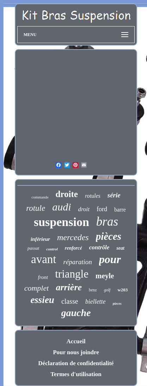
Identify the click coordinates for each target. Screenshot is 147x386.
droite (67, 194)
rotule (35, 208)
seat (120, 248)
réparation (77, 262)
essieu (42, 300)
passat (33, 248)
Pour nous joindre (76, 352)
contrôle (99, 247)
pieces (117, 303)
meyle (105, 276)
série (114, 195)
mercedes (73, 237)
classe (69, 301)
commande (39, 197)
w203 (122, 289)
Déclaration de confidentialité (76, 363)
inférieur (40, 239)
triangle (71, 274)
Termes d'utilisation (75, 374)
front (43, 277)
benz (93, 289)
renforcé (73, 248)
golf (107, 289)
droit (84, 209)
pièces (108, 236)
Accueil (76, 341)
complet (36, 288)
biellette (95, 301)
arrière (69, 287)
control (51, 249)
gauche (76, 312)
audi (61, 207)
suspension (61, 221)
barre (120, 210)
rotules (92, 196)
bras (107, 221)
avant (43, 259)
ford (102, 209)
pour (110, 259)
